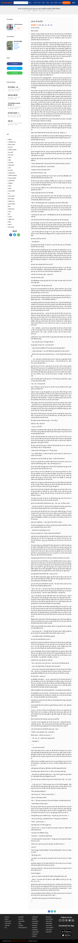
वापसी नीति (7, 925)
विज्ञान (9, 222)
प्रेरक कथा (10, 147)
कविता (9, 160)
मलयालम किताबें (35, 932)
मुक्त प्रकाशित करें (66, 2)
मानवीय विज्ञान (11, 180)
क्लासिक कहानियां (12, 150)
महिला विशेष (11, 165)
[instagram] (63, 920)
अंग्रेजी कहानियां (49, 923)
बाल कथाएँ (10, 152)
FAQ (6, 927)
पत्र (9, 193)
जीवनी (9, 188)
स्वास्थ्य (9, 186)
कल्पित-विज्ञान (11, 209)
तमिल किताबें (34, 925)
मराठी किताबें (34, 923)
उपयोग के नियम (8, 923)
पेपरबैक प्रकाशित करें (23, 927)
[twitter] (66, 920)
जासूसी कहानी (11, 173)
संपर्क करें (60, 2)
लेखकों (20, 923)
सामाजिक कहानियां (12, 175)
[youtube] (69, 920)
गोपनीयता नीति (8, 921)
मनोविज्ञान (10, 183)
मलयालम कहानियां (49, 927)
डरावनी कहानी (11, 196)
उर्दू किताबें (34, 936)
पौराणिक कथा (11, 201)
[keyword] (21, 2)
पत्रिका (9, 157)
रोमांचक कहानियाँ (12, 178)
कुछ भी (9, 224)
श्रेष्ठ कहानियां (21, 917)
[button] (26, 2)
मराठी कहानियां (49, 921)
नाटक (9, 168)
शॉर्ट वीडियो (21, 925)
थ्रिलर (9, 206)
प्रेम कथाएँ (10, 170)
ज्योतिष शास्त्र (11, 219)
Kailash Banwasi (18, 25)
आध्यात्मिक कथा (12, 142)
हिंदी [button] (30, 3)
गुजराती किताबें (35, 921)
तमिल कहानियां (49, 929)
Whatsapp (15, 73)
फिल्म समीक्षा (11, 198)
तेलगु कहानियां (49, 932)
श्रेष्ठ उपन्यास (21, 919)
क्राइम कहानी (11, 227)
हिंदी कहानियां (48, 917)
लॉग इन (73, 3)
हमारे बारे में (35, 2)
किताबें (39, 2)
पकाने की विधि (11, 191)
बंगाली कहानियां (49, 925)
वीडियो (43, 2)
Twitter (14, 68)
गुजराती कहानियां (49, 919)
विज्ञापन (52, 2)
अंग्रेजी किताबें (35, 917)
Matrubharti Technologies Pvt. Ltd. (20, 941)
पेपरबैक (48, 2)
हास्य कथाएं (10, 155)
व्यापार (9, 211)
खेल (9, 214)
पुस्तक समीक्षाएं (11, 204)
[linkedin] (73, 920)
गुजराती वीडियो (21, 921)
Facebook (15, 63)
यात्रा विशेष (10, 162)
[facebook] (60, 920)
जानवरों (10, 217)
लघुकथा (10, 139)
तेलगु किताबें (34, 927)
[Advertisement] (15, 248)
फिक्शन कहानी (11, 144)
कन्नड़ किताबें (34, 934)
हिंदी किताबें (34, 919)
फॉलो (18, 28)
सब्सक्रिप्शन (56, 2)
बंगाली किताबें (35, 929)
